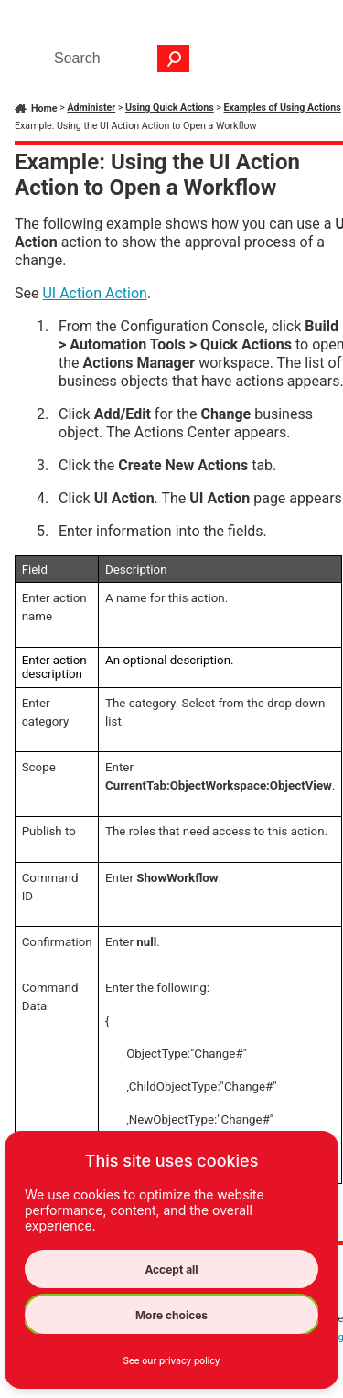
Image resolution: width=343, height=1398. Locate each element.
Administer (91, 107)
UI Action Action (94, 293)
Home (44, 108)
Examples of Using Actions (282, 107)
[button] (173, 58)
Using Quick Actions (169, 107)
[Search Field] (117, 58)
